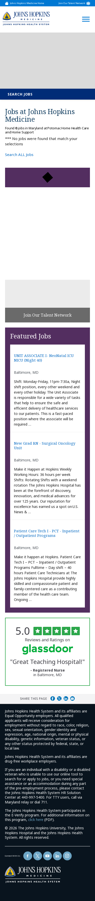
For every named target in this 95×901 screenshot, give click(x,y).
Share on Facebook (52, 698)
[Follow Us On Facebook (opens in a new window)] (28, 856)
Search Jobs (20, 94)
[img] (26, 18)
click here (35, 819)
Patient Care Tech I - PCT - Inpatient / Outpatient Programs (47, 533)
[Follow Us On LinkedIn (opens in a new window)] (57, 856)
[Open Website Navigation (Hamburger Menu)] (84, 13)
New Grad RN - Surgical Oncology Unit (44, 445)
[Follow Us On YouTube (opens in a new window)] (47, 856)
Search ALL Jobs (19, 154)
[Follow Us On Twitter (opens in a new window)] (37, 856)
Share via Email (72, 698)
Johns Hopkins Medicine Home (27, 3)
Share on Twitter (59, 698)
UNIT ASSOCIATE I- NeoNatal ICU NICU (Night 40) (44, 358)
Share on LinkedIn (66, 698)
